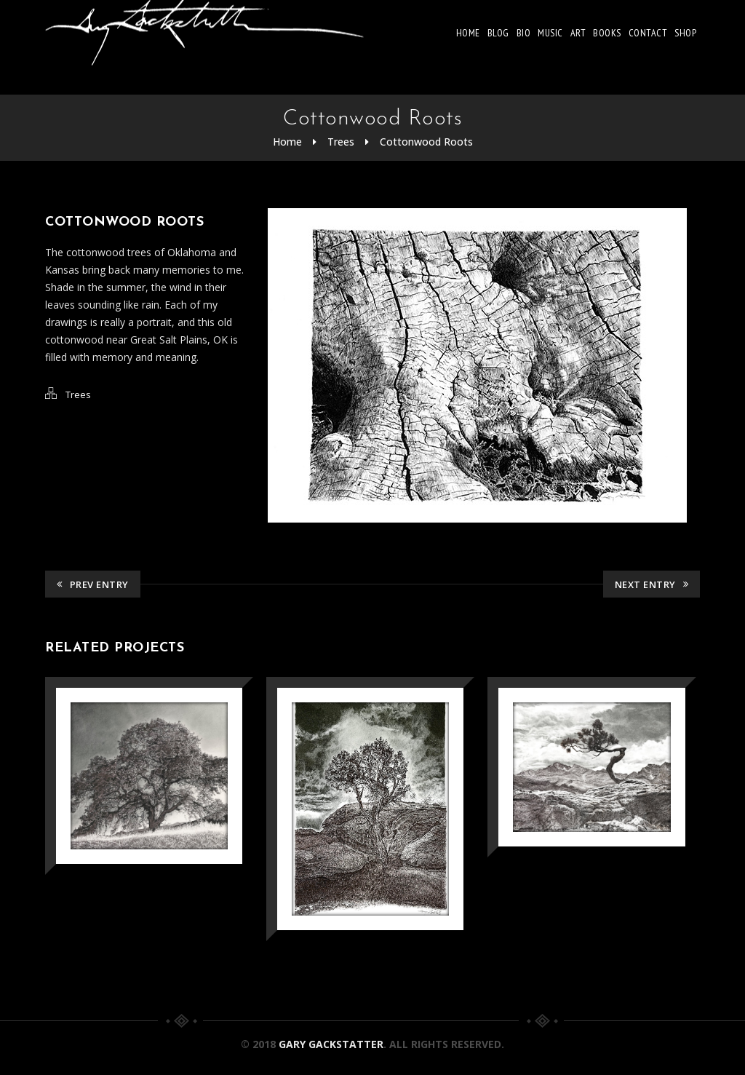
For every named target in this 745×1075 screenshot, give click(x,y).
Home (468, 32)
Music (550, 32)
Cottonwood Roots (426, 141)
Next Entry (652, 584)
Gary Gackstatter (331, 1044)
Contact (648, 32)
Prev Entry (93, 584)
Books (607, 32)
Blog (498, 32)
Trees (340, 141)
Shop (685, 32)
